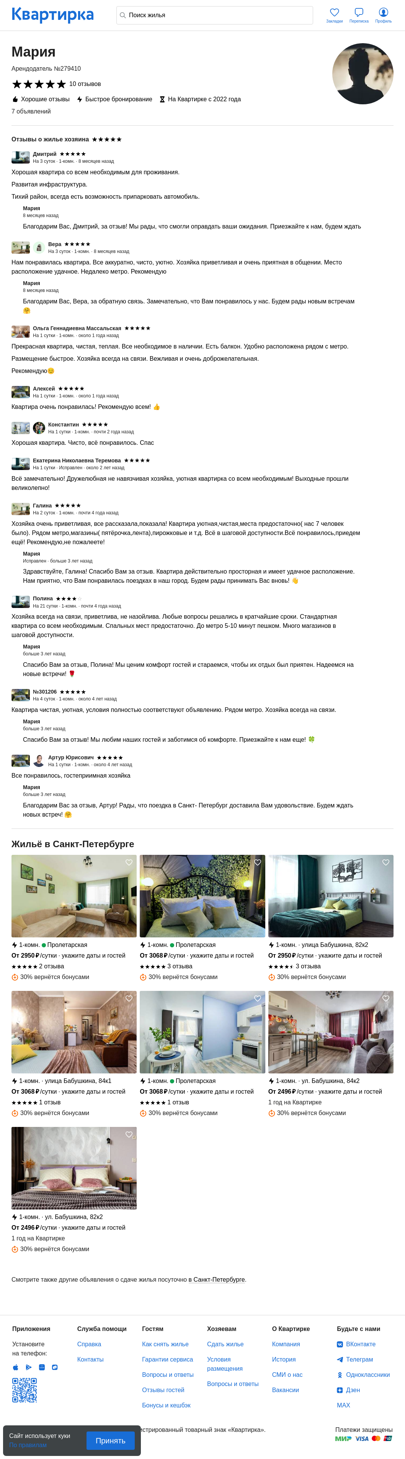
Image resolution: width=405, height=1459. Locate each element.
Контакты (90, 1359)
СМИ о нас (287, 1374)
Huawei (41, 1367)
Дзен (353, 1390)
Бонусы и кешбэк (166, 1405)
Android (28, 1367)
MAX (343, 1405)
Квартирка (58, 15)
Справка (89, 1344)
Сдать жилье (225, 1344)
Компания (286, 1344)
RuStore (54, 1367)
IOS (15, 1367)
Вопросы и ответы (168, 1374)
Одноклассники (368, 1374)
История (284, 1359)
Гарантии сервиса (167, 1359)
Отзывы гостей (163, 1390)
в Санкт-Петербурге (217, 1279)
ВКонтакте (361, 1344)
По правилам (28, 1443)
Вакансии (285, 1390)
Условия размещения (225, 1364)
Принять (111, 1440)
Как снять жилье (165, 1344)
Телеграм (359, 1359)
